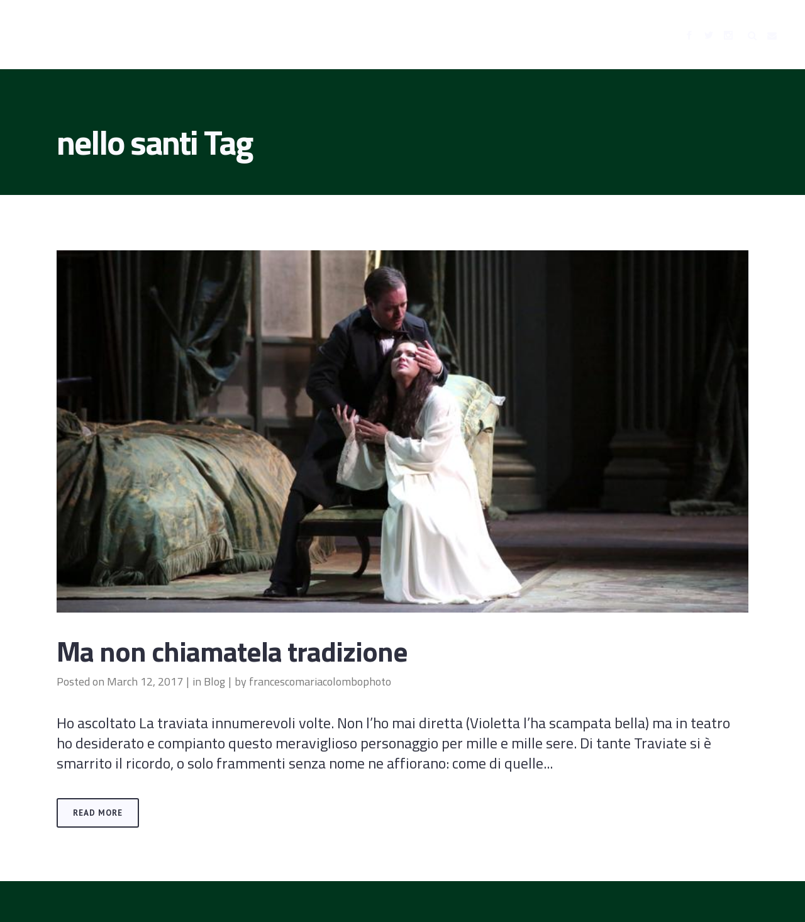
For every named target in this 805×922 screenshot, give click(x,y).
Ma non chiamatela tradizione (232, 651)
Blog (214, 681)
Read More (98, 813)
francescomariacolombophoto (320, 681)
